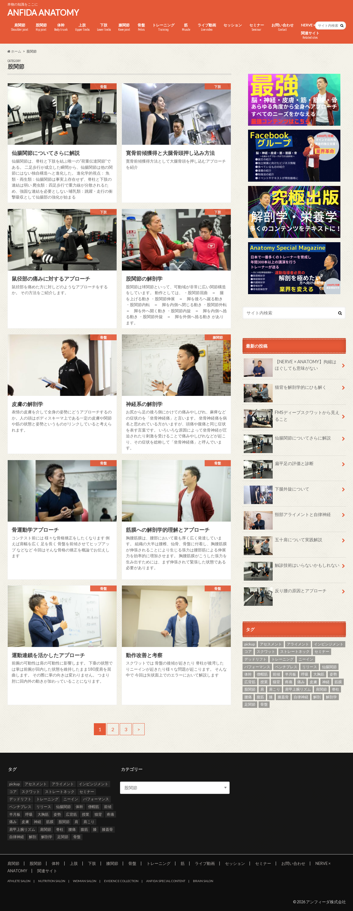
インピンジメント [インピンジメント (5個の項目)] (328, 644)
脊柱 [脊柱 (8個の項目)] (335, 689)
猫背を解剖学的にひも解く (285, 389)
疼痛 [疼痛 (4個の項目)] (288, 682)
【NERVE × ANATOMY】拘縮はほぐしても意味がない (290, 367)
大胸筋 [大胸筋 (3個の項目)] (318, 674)
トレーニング (163, 27)
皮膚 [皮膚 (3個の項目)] (313, 682)
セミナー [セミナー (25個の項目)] (322, 651)
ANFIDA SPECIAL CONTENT (165, 881)
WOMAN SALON (84, 881)
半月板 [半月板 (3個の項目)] (290, 674)
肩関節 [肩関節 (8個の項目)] (321, 689)
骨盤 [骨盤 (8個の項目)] (264, 704)
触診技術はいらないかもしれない (292, 567)
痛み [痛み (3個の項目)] (301, 682)
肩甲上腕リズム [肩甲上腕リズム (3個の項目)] (298, 689)
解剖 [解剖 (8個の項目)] (317, 697)
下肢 (104, 27)
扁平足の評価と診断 (279, 465)
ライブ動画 (207, 27)
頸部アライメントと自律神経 (287, 516)
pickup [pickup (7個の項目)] (249, 644)
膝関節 (124, 27)
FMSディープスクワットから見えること (292, 418)
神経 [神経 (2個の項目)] (326, 682)
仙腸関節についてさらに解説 (287, 440)
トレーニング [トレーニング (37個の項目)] (282, 659)
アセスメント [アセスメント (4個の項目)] (271, 644)
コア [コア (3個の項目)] (248, 651)
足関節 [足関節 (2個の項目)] (249, 704)
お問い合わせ (282, 27)
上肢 (82, 27)
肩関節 (19, 27)
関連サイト (310, 35)
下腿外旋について (277, 491)
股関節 (41, 27)
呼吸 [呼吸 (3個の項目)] (304, 674)
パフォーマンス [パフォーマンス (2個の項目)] (257, 667)
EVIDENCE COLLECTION (121, 881)
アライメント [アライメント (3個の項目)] (298, 644)
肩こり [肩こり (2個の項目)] (274, 689)
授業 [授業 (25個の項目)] (264, 682)
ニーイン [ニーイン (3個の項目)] (306, 659)
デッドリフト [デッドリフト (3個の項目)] (255, 659)
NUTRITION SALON (51, 881)
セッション (232, 25)
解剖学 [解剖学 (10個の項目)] (331, 697)
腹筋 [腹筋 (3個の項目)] (260, 697)
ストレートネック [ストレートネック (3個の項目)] (295, 651)
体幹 (61, 27)
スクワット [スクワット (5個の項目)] (266, 651)
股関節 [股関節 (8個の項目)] (249, 689)
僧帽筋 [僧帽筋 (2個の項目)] (262, 674)
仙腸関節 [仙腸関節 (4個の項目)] (329, 667)
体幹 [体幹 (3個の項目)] (248, 674)
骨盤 (141, 27)
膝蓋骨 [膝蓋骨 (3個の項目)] (283, 697)
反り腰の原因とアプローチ (285, 592)
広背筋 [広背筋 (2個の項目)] (249, 682)
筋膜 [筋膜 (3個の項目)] (338, 682)
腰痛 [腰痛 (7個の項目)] (248, 697)
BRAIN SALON (203, 881)
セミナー (256, 27)
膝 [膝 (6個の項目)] (271, 697)
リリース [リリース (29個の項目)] (309, 667)
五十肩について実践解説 (283, 541)
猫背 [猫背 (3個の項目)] (276, 682)
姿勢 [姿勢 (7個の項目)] (333, 674)
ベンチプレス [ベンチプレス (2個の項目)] (286, 667)
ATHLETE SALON (18, 881)
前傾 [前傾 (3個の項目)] (276, 674)
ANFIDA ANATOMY (43, 13)
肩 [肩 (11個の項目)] (262, 689)
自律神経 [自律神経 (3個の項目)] (301, 697)
